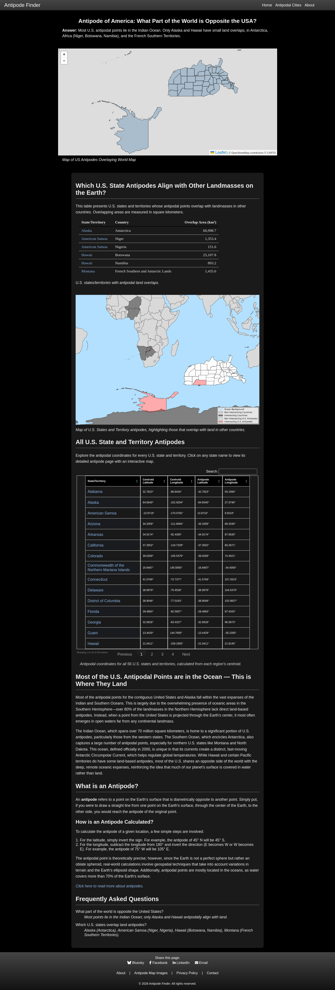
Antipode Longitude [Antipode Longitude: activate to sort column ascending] (231, 481)
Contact (213, 973)
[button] (64, 54)
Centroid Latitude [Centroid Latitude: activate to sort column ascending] (148, 481)
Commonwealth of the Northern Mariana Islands (109, 567)
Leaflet (218, 152)
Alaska (86, 230)
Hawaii (86, 255)
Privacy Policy (187, 973)
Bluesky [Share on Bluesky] (136, 963)
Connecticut (97, 579)
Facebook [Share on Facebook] (158, 963)
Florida (93, 611)
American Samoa (94, 238)
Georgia (94, 622)
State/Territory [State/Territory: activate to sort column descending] (97, 481)
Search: (231, 471)
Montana (88, 271)
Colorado (95, 556)
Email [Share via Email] (201, 963)
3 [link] (162, 654)
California (95, 545)
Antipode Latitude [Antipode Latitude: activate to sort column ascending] (203, 481)
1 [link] (141, 654)
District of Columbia (104, 601)
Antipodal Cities (288, 5)
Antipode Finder (22, 5)
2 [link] (152, 654)
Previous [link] (125, 654)
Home (267, 5)
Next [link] (186, 654)
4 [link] (173, 654)
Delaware (95, 590)
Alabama (95, 491)
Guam (93, 633)
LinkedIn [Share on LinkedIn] (181, 963)
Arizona (94, 524)
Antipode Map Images (151, 973)
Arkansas (95, 534)
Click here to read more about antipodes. (110, 886)
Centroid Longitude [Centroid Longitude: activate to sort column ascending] (176, 481)
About (309, 5)
